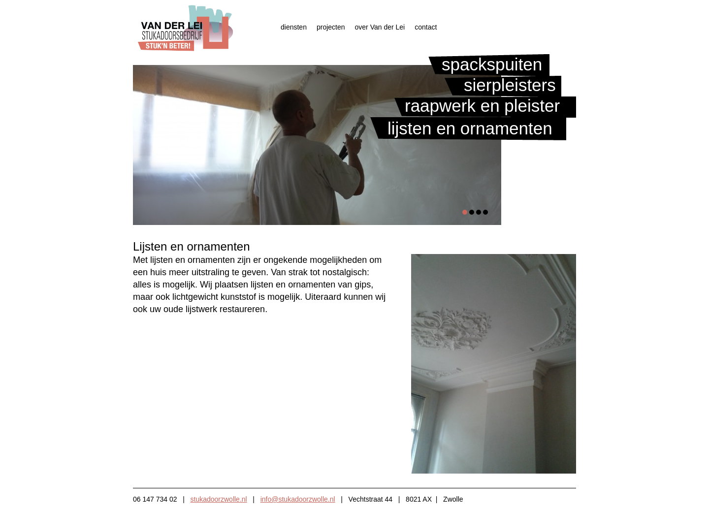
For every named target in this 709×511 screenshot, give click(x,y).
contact (426, 27)
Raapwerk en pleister (482, 105)
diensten (294, 27)
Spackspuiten (492, 64)
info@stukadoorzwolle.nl (297, 499)
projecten (331, 27)
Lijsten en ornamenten (469, 128)
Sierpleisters (510, 85)
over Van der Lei (380, 27)
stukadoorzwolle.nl (219, 499)
